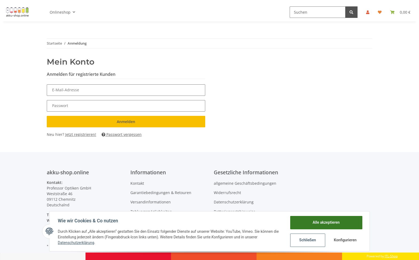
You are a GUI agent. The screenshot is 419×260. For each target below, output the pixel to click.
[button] (368, 12)
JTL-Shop (391, 256)
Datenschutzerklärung (234, 201)
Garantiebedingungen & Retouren (160, 192)
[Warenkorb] (400, 12)
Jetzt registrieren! (80, 134)
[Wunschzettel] (380, 12)
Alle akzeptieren (325, 222)
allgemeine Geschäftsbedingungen (245, 183)
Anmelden (126, 121)
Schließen (307, 240)
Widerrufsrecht (227, 192)
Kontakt (137, 183)
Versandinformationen (150, 201)
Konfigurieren (345, 240)
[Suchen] (318, 12)
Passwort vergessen (122, 134)
